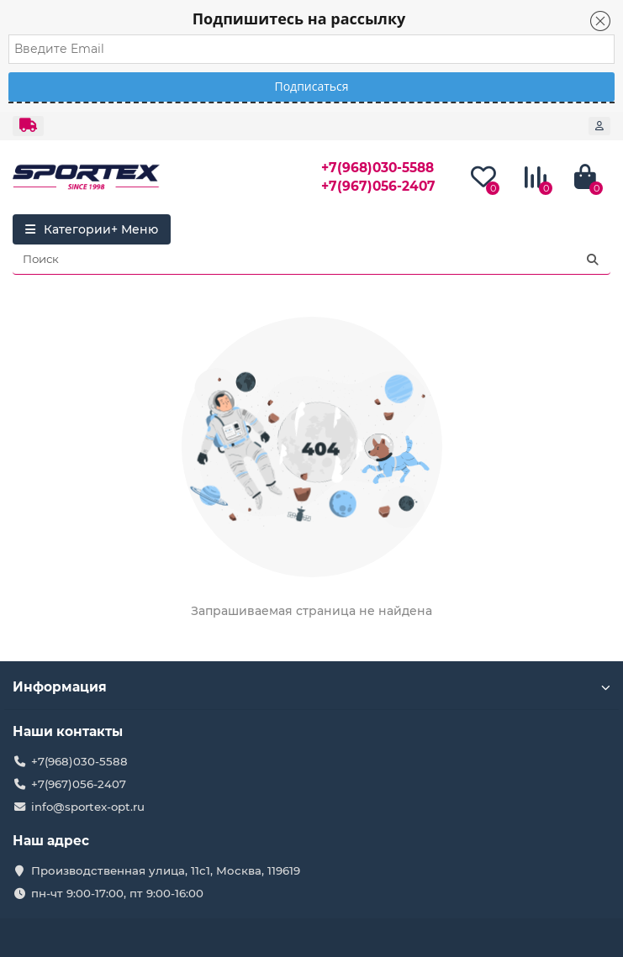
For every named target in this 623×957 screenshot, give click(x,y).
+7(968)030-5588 (377, 168)
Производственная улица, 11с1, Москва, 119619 (165, 870)
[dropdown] (28, 126)
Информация (311, 687)
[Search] (311, 260)
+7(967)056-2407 (378, 186)
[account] (599, 126)
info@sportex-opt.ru (88, 806)
